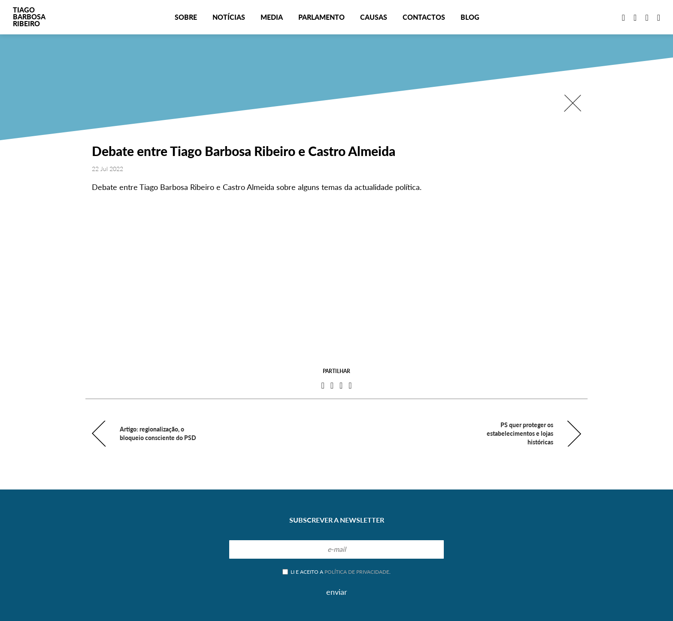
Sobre (186, 17)
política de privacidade (356, 572)
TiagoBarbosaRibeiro (29, 17)
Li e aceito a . (336, 572)
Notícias (228, 17)
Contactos (424, 17)
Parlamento (321, 17)
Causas (373, 17)
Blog (470, 17)
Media (272, 17)
